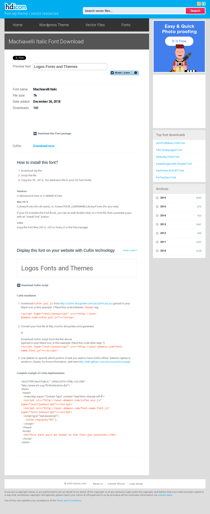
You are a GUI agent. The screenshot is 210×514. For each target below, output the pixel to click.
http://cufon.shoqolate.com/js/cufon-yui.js (85, 303)
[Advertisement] (81, 122)
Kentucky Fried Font (167, 156)
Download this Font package (54, 133)
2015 (180, 206)
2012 (180, 233)
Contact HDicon (116, 483)
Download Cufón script (35, 285)
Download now (43, 146)
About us (98, 483)
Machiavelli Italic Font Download (46, 41)
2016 (180, 198)
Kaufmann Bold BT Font (170, 170)
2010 (180, 251)
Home (18, 25)
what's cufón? (130, 250)
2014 (180, 215)
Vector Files (95, 25)
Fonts (125, 25)
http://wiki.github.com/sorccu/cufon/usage (104, 361)
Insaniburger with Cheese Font (174, 163)
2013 (180, 224)
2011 (180, 242)
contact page (165, 495)
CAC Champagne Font (169, 150)
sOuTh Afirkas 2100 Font (170, 143)
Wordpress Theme (54, 25)
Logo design (136, 483)
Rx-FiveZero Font (166, 177)
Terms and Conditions (69, 500)
